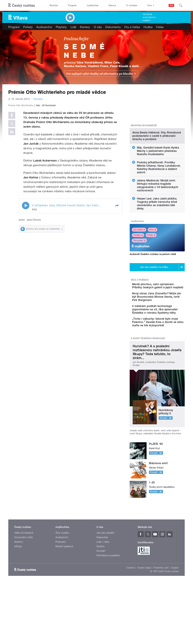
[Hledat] (181, 5)
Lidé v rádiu (102, 599)
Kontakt (100, 608)
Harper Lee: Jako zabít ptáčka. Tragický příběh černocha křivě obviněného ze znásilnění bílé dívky (157, 234)
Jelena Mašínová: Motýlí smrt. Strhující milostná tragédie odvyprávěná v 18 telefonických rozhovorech (157, 216)
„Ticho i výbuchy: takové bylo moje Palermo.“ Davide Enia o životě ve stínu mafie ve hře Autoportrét (165, 376)
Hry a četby (139, 260)
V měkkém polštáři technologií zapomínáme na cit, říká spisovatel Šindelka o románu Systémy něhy (165, 357)
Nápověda (102, 594)
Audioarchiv (149, 17)
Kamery (146, 20)
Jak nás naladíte (105, 590)
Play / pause (25, 269)
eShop (18, 603)
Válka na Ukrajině (23, 590)
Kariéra (100, 603)
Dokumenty (113, 27)
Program (72, 5)
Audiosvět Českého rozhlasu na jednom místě (153, 285)
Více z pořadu (140, 310)
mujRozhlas (92, 5)
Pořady (28, 27)
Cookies (130, 625)
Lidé (73, 27)
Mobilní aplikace (64, 603)
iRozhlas (54, 5)
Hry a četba (132, 27)
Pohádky (138, 266)
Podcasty (60, 599)
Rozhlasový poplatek (108, 612)
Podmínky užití (161, 625)
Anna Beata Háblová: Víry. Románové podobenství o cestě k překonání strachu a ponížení (156, 167)
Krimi (152, 260)
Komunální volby (23, 594)
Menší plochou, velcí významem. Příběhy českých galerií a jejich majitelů (164, 320)
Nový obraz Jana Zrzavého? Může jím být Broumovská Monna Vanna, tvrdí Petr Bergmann (164, 337)
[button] (116, 269)
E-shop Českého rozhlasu (148, 396)
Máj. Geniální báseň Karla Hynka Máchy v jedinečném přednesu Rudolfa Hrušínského (158, 182)
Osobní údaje (144, 625)
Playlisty (61, 27)
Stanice (112, 5)
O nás (98, 27)
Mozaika (38, 99)
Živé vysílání (139, 271)
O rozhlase (131, 5)
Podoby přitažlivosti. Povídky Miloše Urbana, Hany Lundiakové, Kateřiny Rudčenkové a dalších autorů (159, 198)
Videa (159, 27)
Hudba (148, 27)
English (175, 625)
